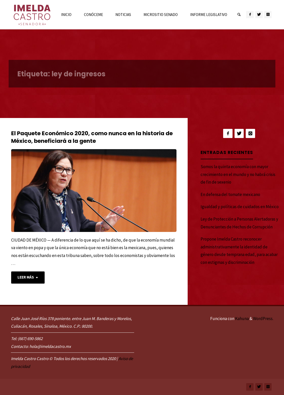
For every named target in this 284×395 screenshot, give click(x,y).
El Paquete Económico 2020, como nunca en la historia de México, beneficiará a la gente (92, 137)
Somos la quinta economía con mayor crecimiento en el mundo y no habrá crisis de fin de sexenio (238, 174)
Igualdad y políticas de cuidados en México (240, 206)
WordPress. (263, 318)
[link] (239, 15)
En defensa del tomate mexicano (230, 194)
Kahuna (241, 318)
